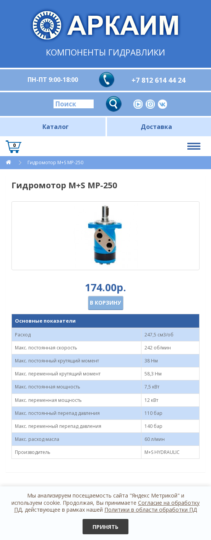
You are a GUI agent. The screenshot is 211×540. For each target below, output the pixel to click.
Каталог (55, 126)
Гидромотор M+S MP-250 (55, 162)
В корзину (105, 302)
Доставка (156, 126)
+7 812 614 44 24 (158, 80)
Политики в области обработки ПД (150, 509)
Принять (105, 526)
